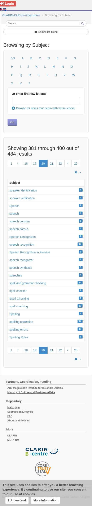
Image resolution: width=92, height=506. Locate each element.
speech (14, 213)
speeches (15, 275)
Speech (14, 206)
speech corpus (19, 229)
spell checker (18, 291)
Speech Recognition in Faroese (29, 252)
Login (7, 3)
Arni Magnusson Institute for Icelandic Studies (35, 388)
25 (76, 163)
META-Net (13, 440)
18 (26, 163)
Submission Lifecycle (20, 411)
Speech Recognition (22, 236)
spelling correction (21, 321)
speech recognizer (21, 260)
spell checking (18, 306)
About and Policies (18, 420)
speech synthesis (20, 267)
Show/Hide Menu (46, 31)
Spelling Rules (18, 337)
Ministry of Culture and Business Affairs (31, 392)
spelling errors (18, 329)
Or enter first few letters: (29, 93)
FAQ (10, 416)
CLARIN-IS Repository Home (21, 15)
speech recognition (21, 244)
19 (34, 163)
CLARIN (12, 435)
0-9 (13, 58)
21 (51, 163)
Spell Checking (19, 298)
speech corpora (19, 221)
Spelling (14, 314)
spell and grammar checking (27, 283)
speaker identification (23, 190)
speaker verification (22, 198)
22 (60, 163)
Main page (13, 407)
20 (43, 163)
